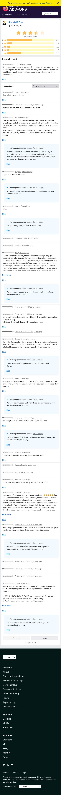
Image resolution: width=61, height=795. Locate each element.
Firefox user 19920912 (23, 105)
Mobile (6, 723)
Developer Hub (10, 685)
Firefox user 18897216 (23, 569)
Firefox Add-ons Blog (13, 676)
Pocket (6, 757)
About (6, 672)
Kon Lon (18, 245)
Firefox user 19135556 (23, 314)
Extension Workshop (13, 680)
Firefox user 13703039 (23, 525)
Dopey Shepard (21, 339)
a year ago (24, 253)
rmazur (17, 206)
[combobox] (50, 13)
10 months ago (25, 64)
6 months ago (26, 206)
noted (24, 777)
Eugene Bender (21, 465)
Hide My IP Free (15, 22)
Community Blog (11, 693)
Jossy (17, 253)
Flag (4, 79)
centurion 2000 (21, 238)
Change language (9, 786)
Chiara (17, 583)
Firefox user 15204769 (24, 576)
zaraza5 (18, 480)
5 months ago (27, 172)
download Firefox (44, 3)
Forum (6, 698)
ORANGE (18, 492)
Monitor (6, 752)
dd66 (17, 64)
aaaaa (17, 378)
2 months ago (24, 92)
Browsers (7, 739)
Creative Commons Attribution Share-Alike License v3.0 (32, 780)
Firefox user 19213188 (23, 307)
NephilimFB (19, 472)
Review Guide (9, 706)
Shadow (18, 452)
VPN (5, 744)
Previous (16, 638)
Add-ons (7, 667)
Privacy (5, 773)
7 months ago (27, 245)
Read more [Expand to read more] (6, 275)
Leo (16, 92)
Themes (17, 14)
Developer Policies (12, 689)
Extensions (7, 14)
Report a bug (9, 702)
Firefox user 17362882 (23, 562)
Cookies (15, 773)
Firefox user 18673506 (24, 332)
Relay (5, 748)
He (16, 117)
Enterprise (7, 727)
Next (45, 638)
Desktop (7, 719)
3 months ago (38, 187)
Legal (24, 773)
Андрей (18, 172)
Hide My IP (16, 25)
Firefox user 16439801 (23, 418)
